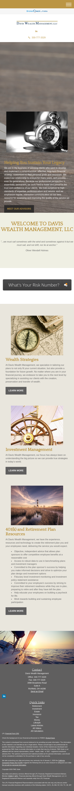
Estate (37, 711)
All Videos (37, 728)
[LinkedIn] (36, 31)
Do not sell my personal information (14, 765)
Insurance (37, 714)
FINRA (10, 776)
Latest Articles (37, 725)
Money (37, 720)
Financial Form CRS (12, 733)
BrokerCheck (50, 738)
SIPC (16, 776)
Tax (37, 717)
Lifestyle (37, 723)
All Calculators (37, 731)
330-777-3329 (37, 37)
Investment (37, 709)
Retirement (37, 706)
